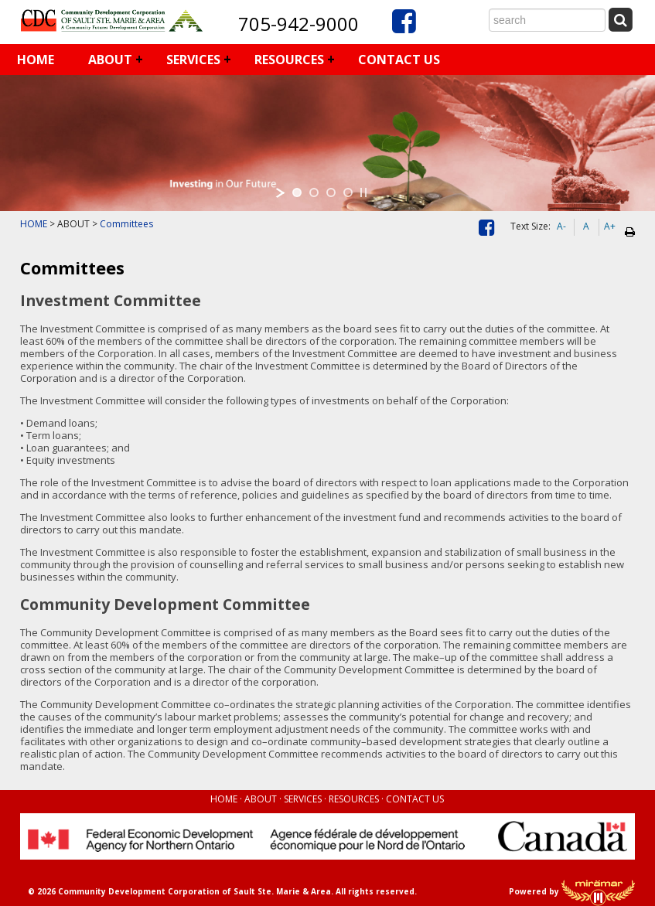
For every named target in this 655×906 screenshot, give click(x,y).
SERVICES (193, 59)
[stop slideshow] (363, 192)
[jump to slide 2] (314, 192)
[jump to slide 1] (297, 192)
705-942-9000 (298, 23)
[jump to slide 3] (331, 192)
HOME (35, 59)
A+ (610, 226)
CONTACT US (399, 59)
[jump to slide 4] (348, 192)
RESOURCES (289, 59)
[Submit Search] (621, 19)
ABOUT (110, 59)
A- (561, 226)
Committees (126, 223)
